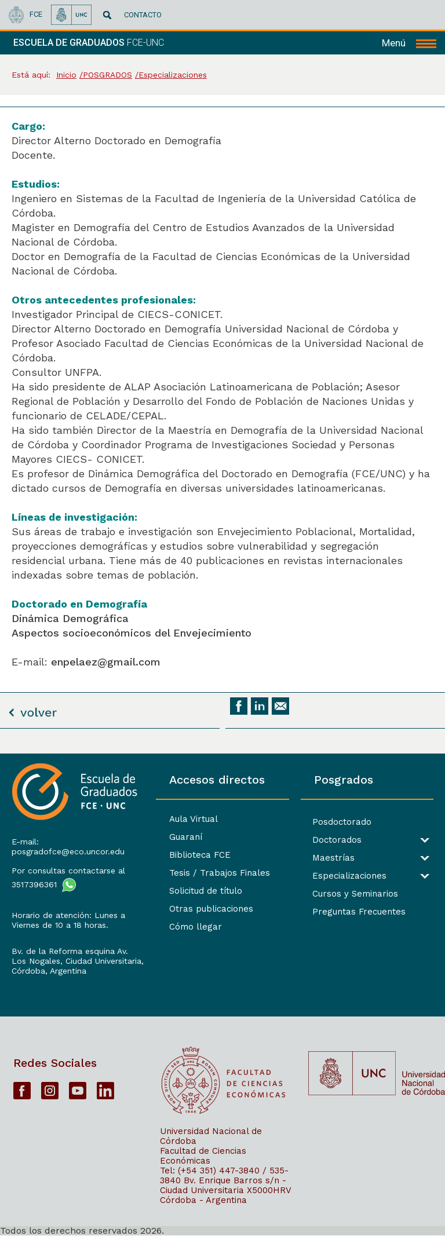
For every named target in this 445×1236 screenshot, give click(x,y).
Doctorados (337, 840)
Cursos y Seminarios (355, 894)
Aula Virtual (193, 819)
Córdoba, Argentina (49, 970)
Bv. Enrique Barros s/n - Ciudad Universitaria (223, 1185)
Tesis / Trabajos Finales (219, 873)
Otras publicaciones (211, 909)
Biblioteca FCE (200, 855)
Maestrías (333, 858)
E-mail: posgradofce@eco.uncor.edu (68, 846)
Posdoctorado (341, 822)
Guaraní (185, 837)
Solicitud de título (205, 891)
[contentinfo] (222, 994)
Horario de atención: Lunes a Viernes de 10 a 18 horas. (68, 920)
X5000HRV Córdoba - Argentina (225, 1195)
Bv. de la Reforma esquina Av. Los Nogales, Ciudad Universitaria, (78, 956)
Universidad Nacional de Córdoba (211, 1136)
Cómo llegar (195, 926)
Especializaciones (349, 876)
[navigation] (409, 43)
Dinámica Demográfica (70, 618)
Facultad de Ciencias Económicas (203, 1156)
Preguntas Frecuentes (359, 912)
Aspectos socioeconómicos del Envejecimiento (131, 633)
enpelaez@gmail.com (106, 662)
